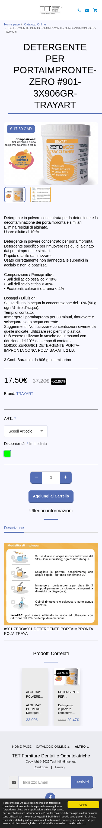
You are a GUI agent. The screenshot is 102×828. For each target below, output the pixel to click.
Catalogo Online (35, 24)
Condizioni (40, 767)
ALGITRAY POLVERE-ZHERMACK (34, 694)
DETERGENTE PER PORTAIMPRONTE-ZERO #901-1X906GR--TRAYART (71, 694)
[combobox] (25, 431)
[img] (35, 676)
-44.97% (62, 673)
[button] (6, 10)
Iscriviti (82, 782)
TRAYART (24, 393)
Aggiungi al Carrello (51, 496)
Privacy (60, 767)
